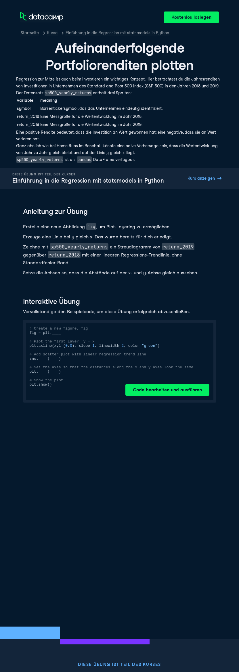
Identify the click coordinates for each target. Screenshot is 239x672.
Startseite (30, 32)
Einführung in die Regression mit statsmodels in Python (117, 32)
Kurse (52, 32)
